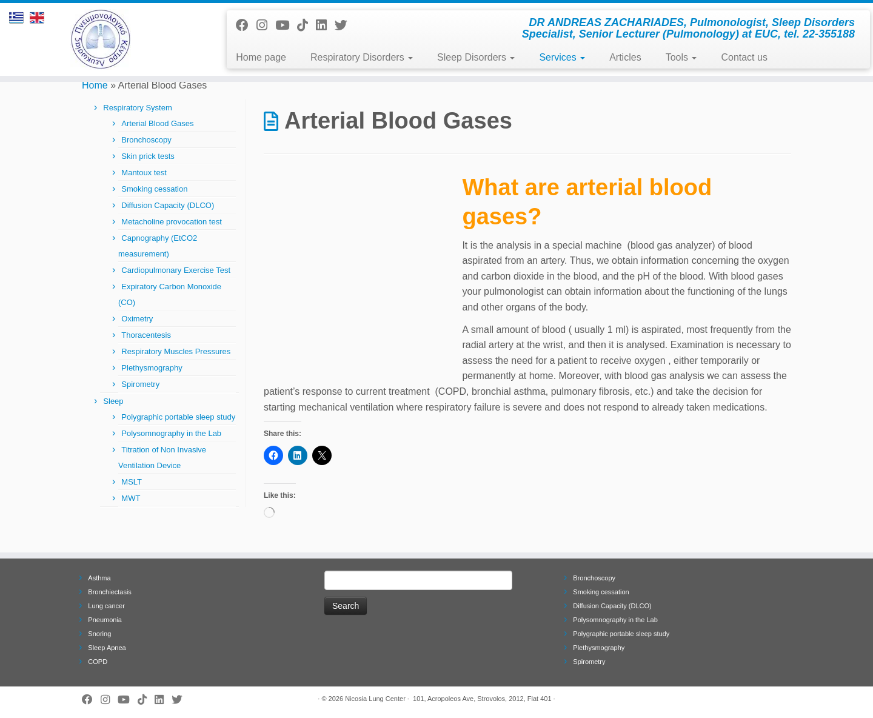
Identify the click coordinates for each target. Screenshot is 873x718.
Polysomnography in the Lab (171, 433)
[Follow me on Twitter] (345, 25)
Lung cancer (106, 605)
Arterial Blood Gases (157, 123)
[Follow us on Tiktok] (306, 25)
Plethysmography (151, 367)
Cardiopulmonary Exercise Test (175, 270)
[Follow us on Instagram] (265, 25)
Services (562, 57)
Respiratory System (137, 107)
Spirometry (140, 384)
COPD (97, 661)
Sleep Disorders (476, 57)
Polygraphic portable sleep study (178, 416)
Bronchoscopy (146, 139)
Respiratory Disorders (361, 57)
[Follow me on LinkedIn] (325, 25)
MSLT (131, 481)
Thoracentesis (146, 335)
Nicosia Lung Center (375, 698)
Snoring (99, 633)
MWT (130, 498)
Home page (261, 57)
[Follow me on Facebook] (246, 25)
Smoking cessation (154, 188)
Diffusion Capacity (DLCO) (167, 205)
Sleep (113, 401)
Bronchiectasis (110, 592)
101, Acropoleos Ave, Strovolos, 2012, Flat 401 (482, 698)
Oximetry (137, 318)
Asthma (99, 578)
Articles (625, 57)
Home (95, 85)
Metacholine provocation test (171, 221)
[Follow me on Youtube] (286, 25)
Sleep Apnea (106, 647)
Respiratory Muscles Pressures (175, 351)
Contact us (744, 57)
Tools (681, 57)
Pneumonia (105, 619)
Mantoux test (143, 172)
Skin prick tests (147, 156)
